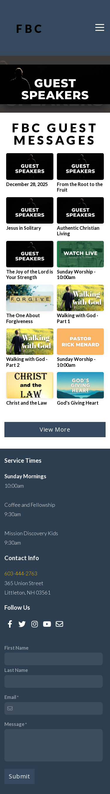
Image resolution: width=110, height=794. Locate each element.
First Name (16, 648)
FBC (30, 28)
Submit (19, 776)
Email (10, 697)
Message (14, 724)
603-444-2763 (20, 573)
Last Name (16, 670)
